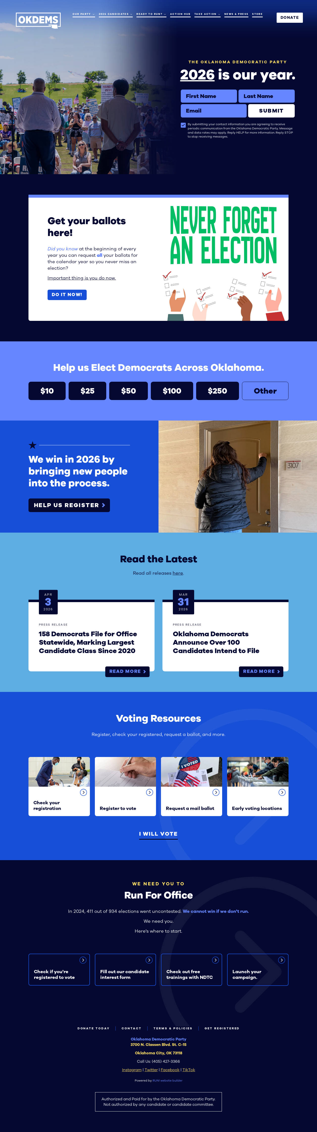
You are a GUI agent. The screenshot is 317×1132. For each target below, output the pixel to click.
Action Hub (180, 14)
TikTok (189, 1069)
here (178, 573)
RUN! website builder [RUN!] (168, 1080)
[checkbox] (183, 125)
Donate (290, 17)
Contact (132, 1028)
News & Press (236, 14)
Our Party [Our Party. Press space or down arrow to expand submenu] (84, 14)
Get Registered (222, 1028)
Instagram (132, 1069)
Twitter (151, 1069)
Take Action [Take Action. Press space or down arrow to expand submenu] (207, 14)
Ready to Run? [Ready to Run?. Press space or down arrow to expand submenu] (151, 14)
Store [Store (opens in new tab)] (257, 14)
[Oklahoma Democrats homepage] (38, 21)
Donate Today (94, 1028)
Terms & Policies (173, 1028)
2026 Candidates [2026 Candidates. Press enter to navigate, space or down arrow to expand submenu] (116, 14)
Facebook (170, 1069)
